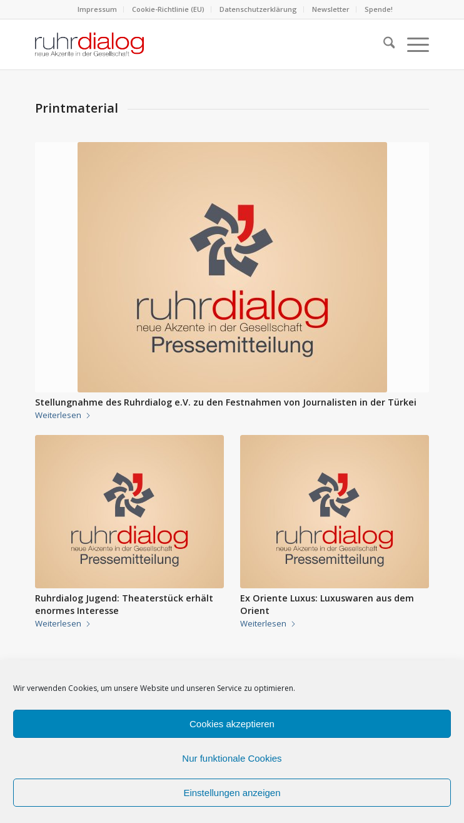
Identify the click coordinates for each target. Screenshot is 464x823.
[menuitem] (97, 9)
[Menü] (412, 44)
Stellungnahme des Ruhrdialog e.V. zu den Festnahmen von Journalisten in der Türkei (225, 402)
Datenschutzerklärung (258, 9)
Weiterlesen (63, 415)
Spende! (379, 9)
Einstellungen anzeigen (231, 792)
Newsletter (331, 9)
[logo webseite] (193, 44)
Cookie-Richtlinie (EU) (168, 9)
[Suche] (383, 44)
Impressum (97, 9)
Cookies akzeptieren (232, 723)
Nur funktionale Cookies (231, 758)
